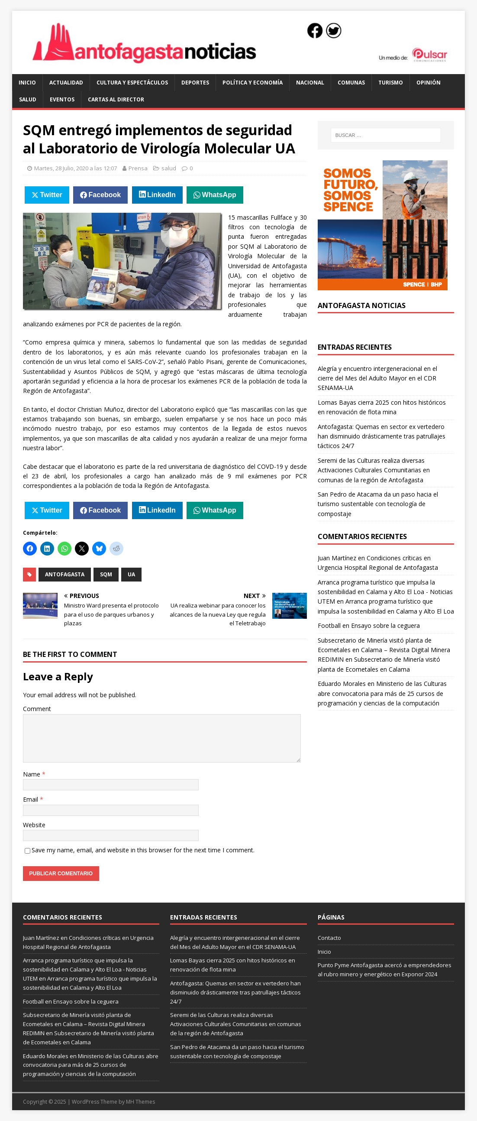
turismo (390, 82)
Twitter (51, 194)
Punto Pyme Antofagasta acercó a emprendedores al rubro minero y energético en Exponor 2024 (384, 969)
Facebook (105, 194)
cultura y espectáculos (132, 82)
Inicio (27, 82)
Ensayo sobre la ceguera (385, 625)
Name (32, 774)
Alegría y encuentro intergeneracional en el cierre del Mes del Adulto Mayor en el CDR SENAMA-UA (377, 378)
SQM (106, 574)
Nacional (310, 82)
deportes (195, 82)
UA (131, 574)
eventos (62, 99)
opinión (428, 82)
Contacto (329, 938)
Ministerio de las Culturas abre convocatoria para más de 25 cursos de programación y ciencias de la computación (382, 693)
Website (34, 825)
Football (329, 625)
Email (31, 799)
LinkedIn (161, 194)
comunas (351, 82)
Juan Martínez (337, 558)
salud (27, 99)
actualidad (66, 82)
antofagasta (64, 574)
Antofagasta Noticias (362, 305)
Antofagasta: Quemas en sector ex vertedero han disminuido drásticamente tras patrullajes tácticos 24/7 (381, 436)
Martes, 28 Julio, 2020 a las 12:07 (75, 168)
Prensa (138, 168)
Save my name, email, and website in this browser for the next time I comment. (143, 850)
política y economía (252, 82)
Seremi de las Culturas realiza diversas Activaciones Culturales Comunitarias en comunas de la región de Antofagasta (374, 470)
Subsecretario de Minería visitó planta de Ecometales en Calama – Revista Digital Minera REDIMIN (384, 650)
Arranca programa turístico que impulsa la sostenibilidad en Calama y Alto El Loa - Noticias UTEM (385, 592)
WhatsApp (219, 194)
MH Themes (140, 1101)
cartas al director (116, 99)
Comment (37, 709)
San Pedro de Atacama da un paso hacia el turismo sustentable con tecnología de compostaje (378, 504)
